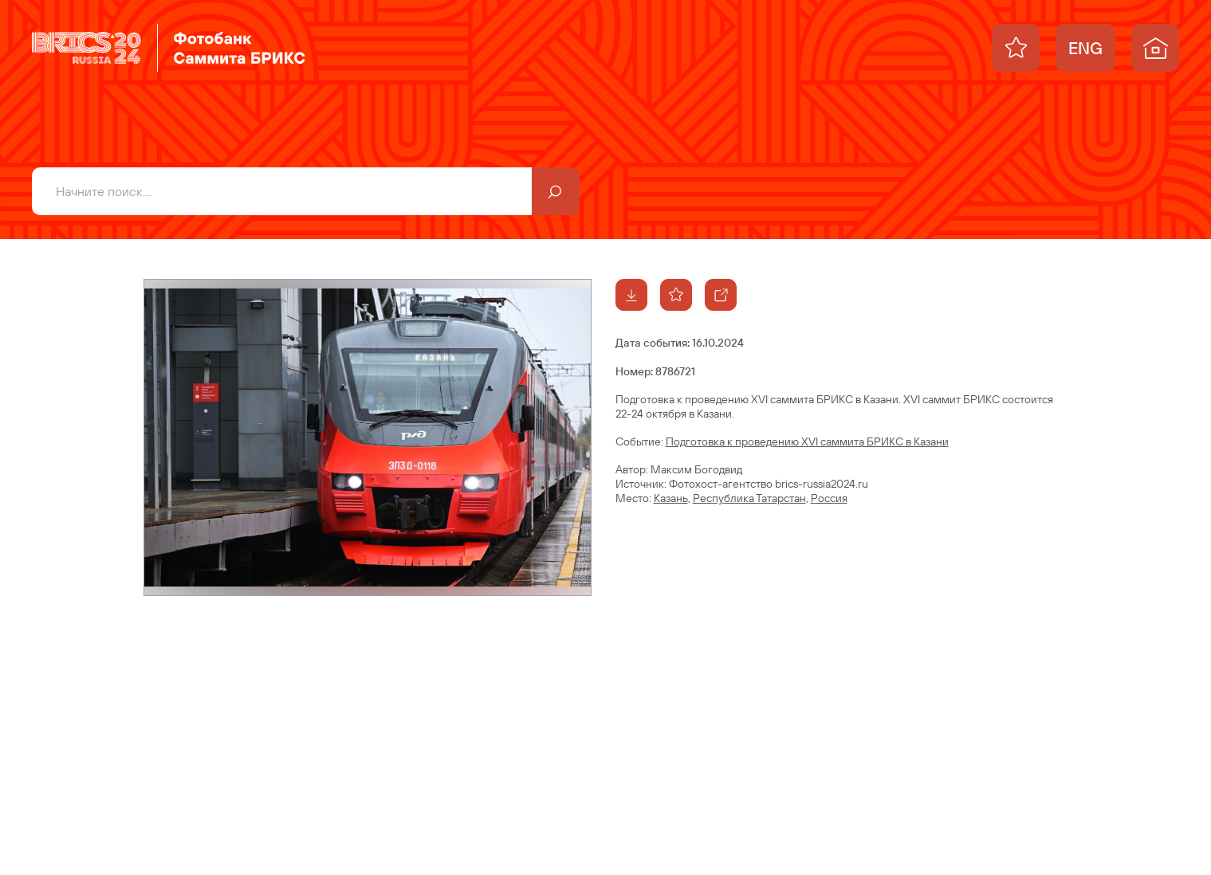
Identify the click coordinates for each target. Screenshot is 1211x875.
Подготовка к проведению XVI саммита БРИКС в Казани (807, 441)
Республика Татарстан (749, 498)
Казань (671, 498)
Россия (829, 498)
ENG (1085, 47)
